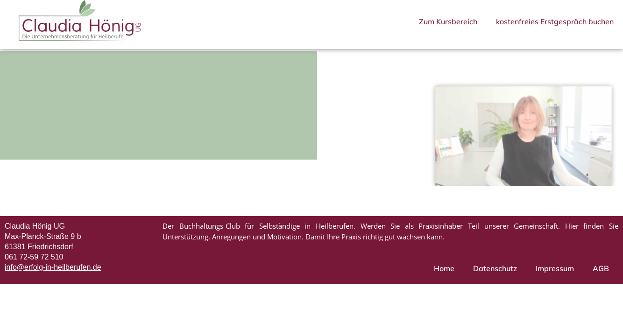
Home (444, 274)
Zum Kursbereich (448, 21)
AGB (601, 274)
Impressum (555, 274)
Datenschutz (495, 274)
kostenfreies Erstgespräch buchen (555, 21)
